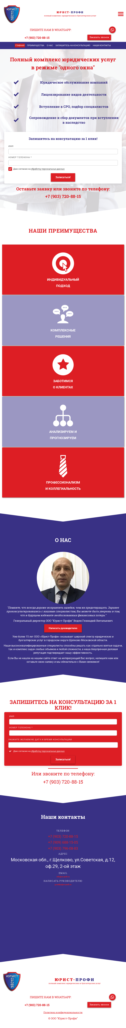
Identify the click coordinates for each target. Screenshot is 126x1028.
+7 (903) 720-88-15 (37, 38)
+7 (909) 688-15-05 (63, 842)
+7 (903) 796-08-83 (63, 848)
